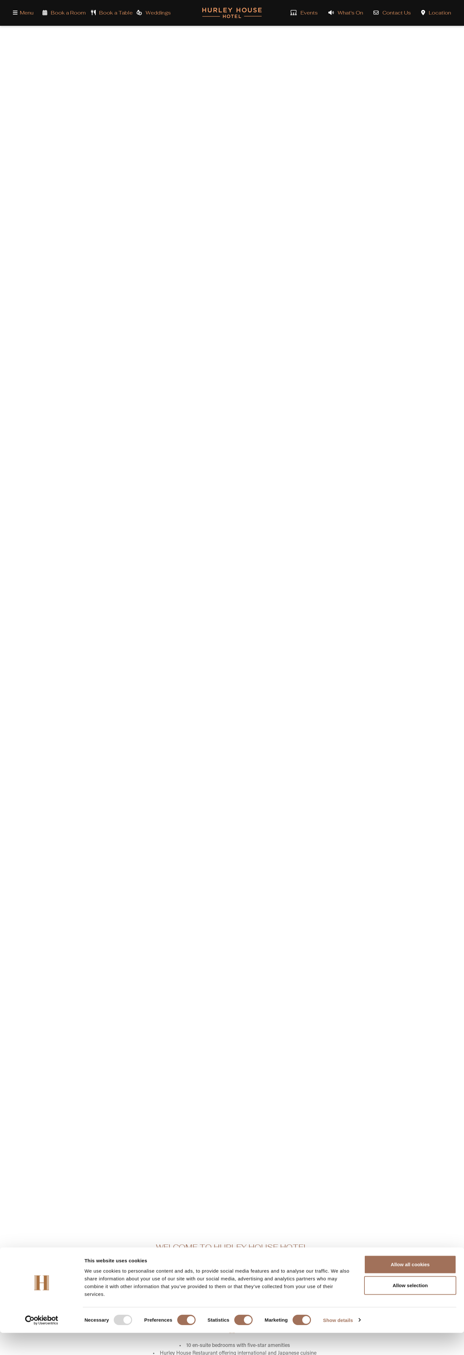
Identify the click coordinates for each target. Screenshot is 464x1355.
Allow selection (410, 1308)
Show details (338, 1342)
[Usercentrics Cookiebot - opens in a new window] (42, 1342)
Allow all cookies (410, 1286)
